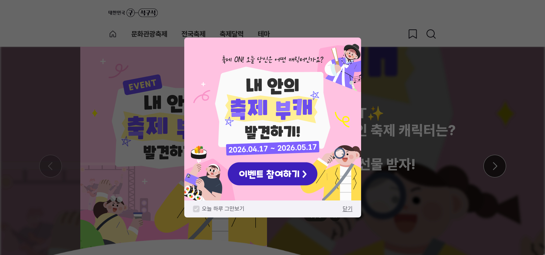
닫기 (348, 208)
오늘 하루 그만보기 (223, 208)
